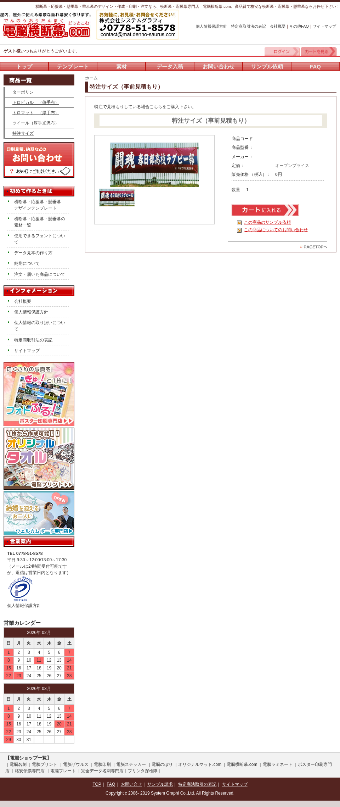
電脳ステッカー (131, 764)
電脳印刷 (102, 764)
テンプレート (73, 66)
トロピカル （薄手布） (35, 102)
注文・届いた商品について (39, 274)
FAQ (315, 66)
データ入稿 (170, 66)
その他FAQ (299, 26)
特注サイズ (23, 133)
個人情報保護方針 (211, 26)
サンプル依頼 (267, 66)
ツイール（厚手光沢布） (35, 123)
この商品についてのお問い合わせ (276, 229)
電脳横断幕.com (242, 764)
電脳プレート (63, 770)
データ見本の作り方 (33, 252)
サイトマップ (324, 26)
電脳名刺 (18, 764)
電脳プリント (44, 764)
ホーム (91, 78)
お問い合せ (131, 784)
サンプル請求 (160, 784)
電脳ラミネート (278, 764)
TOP (96, 784)
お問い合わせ (218, 66)
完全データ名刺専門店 (102, 770)
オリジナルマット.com (199, 764)
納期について (27, 263)
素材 (121, 66)
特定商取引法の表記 (248, 26)
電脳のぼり (162, 764)
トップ (24, 66)
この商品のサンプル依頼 (267, 222)
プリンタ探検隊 (143, 770)
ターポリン (23, 92)
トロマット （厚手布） (35, 112)
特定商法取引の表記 (197, 784)
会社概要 (277, 26)
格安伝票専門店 (30, 770)
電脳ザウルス (76, 764)
